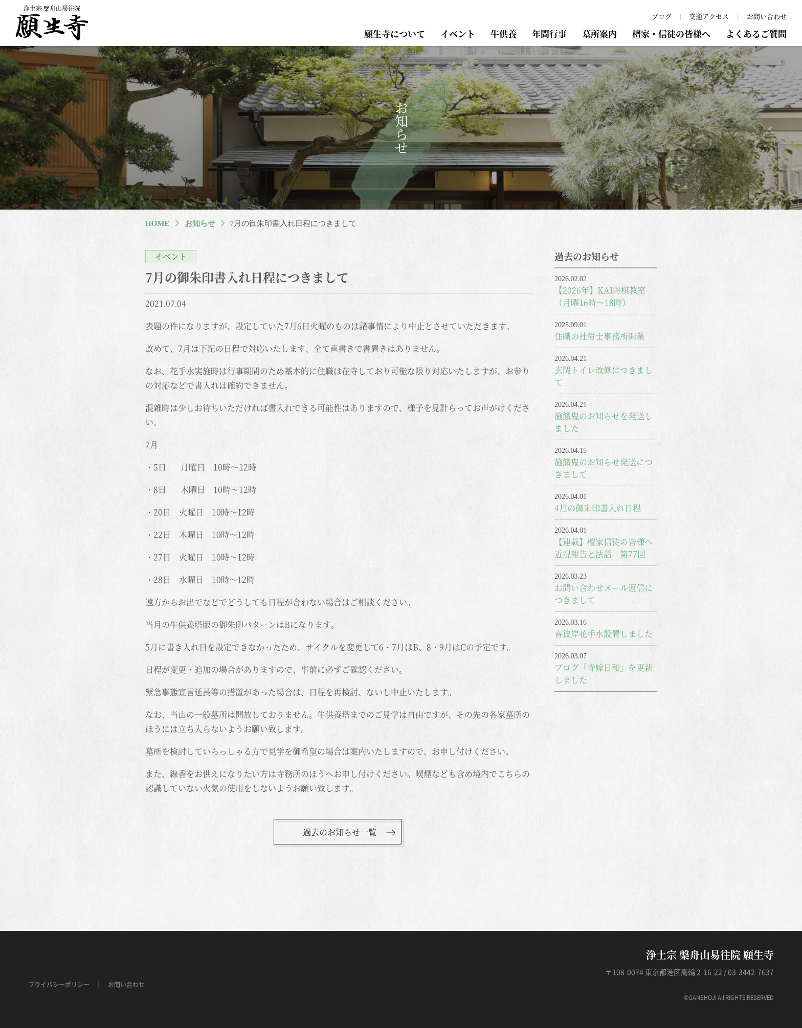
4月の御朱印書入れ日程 (597, 508)
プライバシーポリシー (59, 984)
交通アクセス (709, 16)
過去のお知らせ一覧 (339, 832)
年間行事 (549, 33)
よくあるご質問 (756, 33)
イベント (457, 33)
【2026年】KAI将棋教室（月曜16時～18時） (599, 296)
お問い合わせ (767, 16)
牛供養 (504, 33)
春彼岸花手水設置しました (603, 633)
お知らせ (200, 223)
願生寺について (394, 33)
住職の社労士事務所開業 (599, 336)
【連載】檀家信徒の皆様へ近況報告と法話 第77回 (603, 548)
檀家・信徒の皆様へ (671, 33)
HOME (157, 223)
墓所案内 (599, 33)
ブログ (662, 16)
